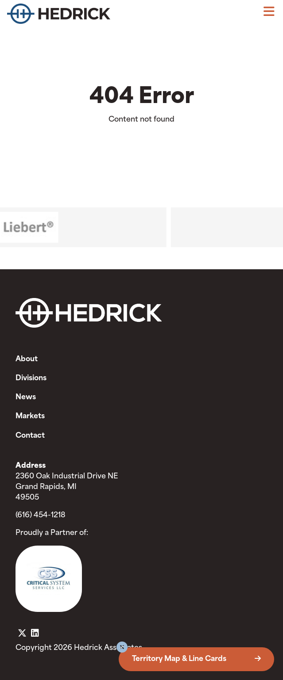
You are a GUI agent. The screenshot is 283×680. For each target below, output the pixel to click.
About (27, 359)
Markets (30, 416)
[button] (122, 648)
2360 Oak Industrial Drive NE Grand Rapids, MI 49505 (67, 487)
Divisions (31, 378)
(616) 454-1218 (41, 515)
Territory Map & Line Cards (196, 659)
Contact (30, 435)
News (26, 397)
